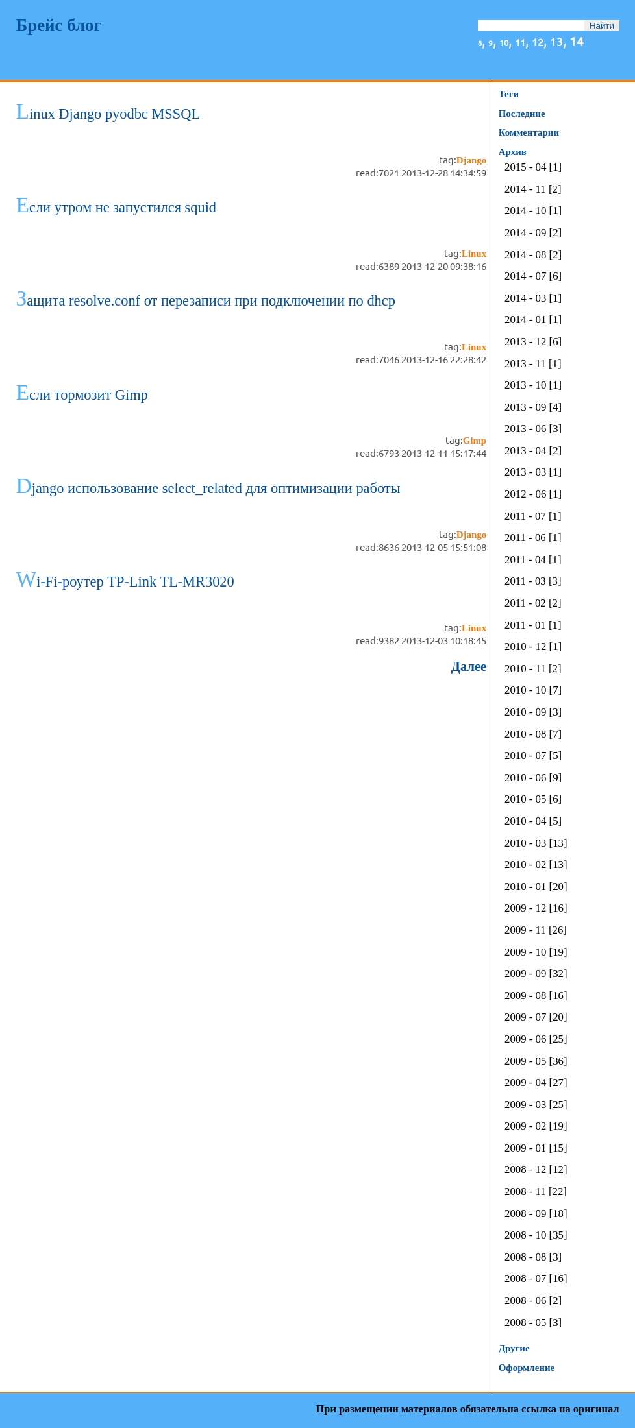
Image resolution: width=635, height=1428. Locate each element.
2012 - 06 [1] (533, 494)
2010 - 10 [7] (533, 690)
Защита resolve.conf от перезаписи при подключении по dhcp (205, 301)
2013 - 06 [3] (533, 429)
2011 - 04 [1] (532, 560)
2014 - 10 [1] (533, 211)
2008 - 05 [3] (533, 1323)
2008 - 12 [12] (535, 1170)
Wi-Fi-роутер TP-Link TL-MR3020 (125, 582)
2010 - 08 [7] (533, 734)
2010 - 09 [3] (533, 712)
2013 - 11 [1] (532, 364)
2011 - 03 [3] (532, 581)
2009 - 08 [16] (535, 996)
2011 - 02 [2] (532, 603)
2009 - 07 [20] (535, 1017)
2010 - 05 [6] (533, 799)
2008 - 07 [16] (535, 1279)
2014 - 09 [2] (533, 233)
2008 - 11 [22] (535, 1192)
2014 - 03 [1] (533, 298)
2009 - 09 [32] (535, 974)
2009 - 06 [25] (535, 1039)
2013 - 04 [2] (533, 451)
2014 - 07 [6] (533, 276)
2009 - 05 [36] (535, 1061)
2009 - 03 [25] (535, 1105)
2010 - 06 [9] (533, 778)
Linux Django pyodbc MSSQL (108, 114)
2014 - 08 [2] (533, 255)
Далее (468, 666)
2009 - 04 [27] (535, 1083)
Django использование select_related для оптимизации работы (208, 488)
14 (576, 41)
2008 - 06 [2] (533, 1301)
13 (556, 41)
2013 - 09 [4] (533, 407)
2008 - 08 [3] (533, 1257)
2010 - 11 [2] (532, 669)
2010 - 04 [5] (533, 821)
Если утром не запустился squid (116, 207)
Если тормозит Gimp (81, 395)
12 (537, 41)
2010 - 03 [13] (535, 843)
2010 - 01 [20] (535, 887)
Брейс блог (58, 25)
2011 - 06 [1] (532, 538)
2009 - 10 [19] (535, 952)
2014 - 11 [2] (532, 189)
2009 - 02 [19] (535, 1126)
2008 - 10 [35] (535, 1235)
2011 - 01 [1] (532, 625)
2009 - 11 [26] (535, 930)
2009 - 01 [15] (535, 1148)
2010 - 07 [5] (533, 756)
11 (520, 42)
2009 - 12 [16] (535, 908)
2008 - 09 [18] (535, 1214)
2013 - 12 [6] (533, 342)
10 (503, 42)
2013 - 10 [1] (533, 385)
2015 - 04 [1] (533, 167)
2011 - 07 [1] (532, 516)
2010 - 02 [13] (535, 865)
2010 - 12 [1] (533, 647)
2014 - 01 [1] (533, 320)
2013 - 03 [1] (533, 472)
